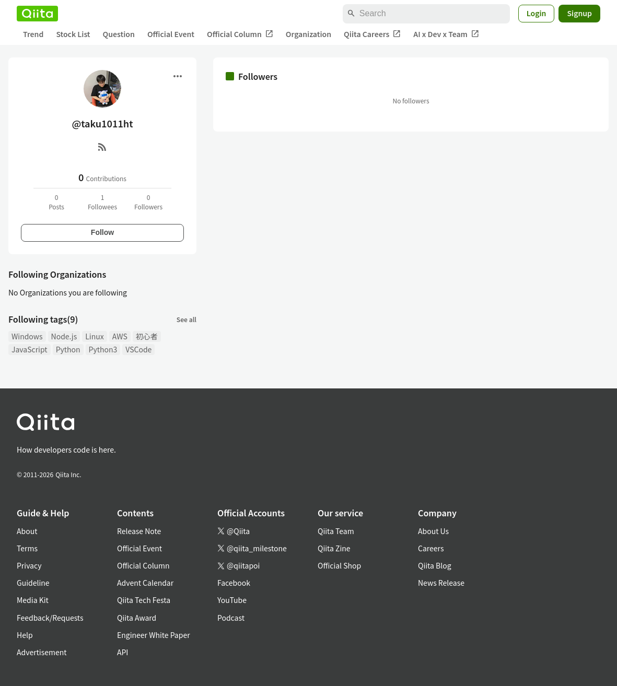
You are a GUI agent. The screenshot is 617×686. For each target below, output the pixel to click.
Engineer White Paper (153, 635)
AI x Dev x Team (446, 34)
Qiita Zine (334, 548)
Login (536, 13)
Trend (33, 34)
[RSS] (102, 146)
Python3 (103, 349)
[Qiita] (37, 13)
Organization (308, 34)
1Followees (102, 202)
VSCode (138, 349)
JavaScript (29, 349)
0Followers (148, 202)
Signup (579, 13)
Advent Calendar (145, 582)
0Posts (56, 202)
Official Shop (339, 565)
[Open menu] (177, 76)
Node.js (64, 336)
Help (25, 635)
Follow (102, 232)
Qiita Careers (372, 34)
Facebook (233, 582)
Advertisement (42, 652)
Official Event (170, 34)
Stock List (73, 34)
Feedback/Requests (50, 617)
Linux (94, 336)
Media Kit (33, 600)
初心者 (147, 336)
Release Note (139, 531)
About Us (433, 531)
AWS (119, 336)
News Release (441, 582)
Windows (27, 336)
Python (68, 349)
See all (186, 319)
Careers (431, 548)
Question (119, 34)
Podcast (231, 617)
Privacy (29, 565)
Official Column (240, 34)
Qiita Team (336, 531)
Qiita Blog (434, 565)
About (27, 531)
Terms (27, 548)
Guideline (33, 582)
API (122, 652)
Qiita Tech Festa (143, 600)
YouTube (232, 600)
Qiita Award (136, 617)
